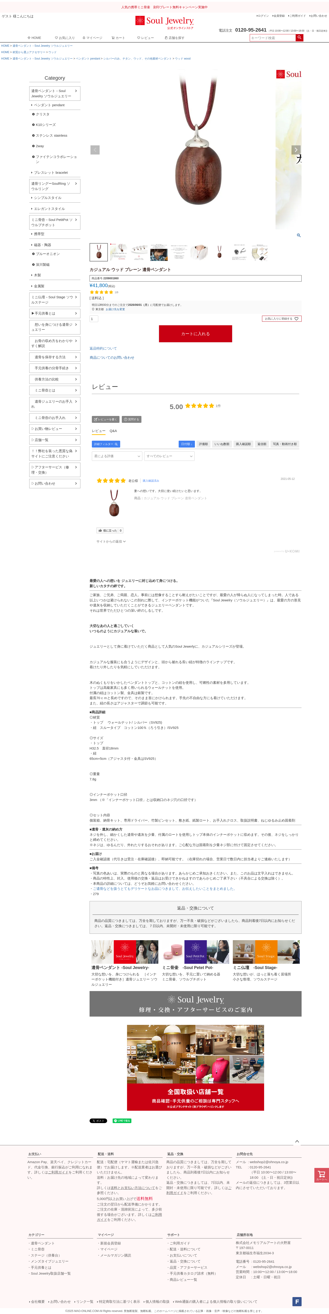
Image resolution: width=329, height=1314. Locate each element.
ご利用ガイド (297, 15)
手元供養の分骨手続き (50, 368)
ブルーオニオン (48, 254)
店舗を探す (174, 38)
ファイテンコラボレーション (56, 159)
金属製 (39, 286)
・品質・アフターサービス (186, 1267)
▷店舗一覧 (39, 440)
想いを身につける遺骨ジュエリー (51, 327)
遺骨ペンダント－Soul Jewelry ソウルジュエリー (43, 45)
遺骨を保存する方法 (48, 357)
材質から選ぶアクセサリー (29, 52)
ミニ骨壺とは (43, 390)
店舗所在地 (245, 1235)
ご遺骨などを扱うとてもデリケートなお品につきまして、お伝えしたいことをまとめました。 (165, 888)
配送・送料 (106, 1154)
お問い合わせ (319, 15)
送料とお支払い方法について (133, 1188)
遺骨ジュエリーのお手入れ (51, 404)
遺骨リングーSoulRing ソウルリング (50, 186)
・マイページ (107, 1249)
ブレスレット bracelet (51, 172)
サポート (173, 1235)
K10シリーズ (46, 125)
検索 (299, 37)
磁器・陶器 (42, 245)
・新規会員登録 (109, 1243)
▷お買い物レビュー (46, 429)
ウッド (52, 52)
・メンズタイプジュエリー (48, 1261)
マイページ (92, 38)
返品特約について (103, 348)
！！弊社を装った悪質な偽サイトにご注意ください (51, 453)
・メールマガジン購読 (114, 1255)
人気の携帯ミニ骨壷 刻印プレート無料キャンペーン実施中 (164, 7)
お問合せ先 (245, 1154)
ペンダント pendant (88, 58)
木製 (37, 275)
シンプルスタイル (47, 198)
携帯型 (39, 234)
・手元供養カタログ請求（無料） (192, 1273)
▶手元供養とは (43, 313)
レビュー (145, 38)
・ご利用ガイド (178, 1243)
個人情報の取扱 (158, 1301)
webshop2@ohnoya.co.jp (269, 1162)
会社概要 (38, 1301)
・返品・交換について (183, 1261)
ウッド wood (183, 58)
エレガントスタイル (49, 209)
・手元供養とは (39, 1267)
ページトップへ (297, 1141)
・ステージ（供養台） (44, 1255)
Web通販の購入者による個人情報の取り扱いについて (216, 1301)
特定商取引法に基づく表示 (119, 1301)
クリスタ (43, 114)
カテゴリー (36, 1235)
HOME (34, 38)
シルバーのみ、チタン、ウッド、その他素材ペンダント (137, 58)
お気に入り (65, 38)
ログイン (263, 15)
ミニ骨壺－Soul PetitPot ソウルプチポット (52, 222)
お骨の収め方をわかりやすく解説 (51, 343)
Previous (95, 150)
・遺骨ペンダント (41, 1243)
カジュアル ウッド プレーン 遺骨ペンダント (175, 498)
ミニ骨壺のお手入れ (48, 418)
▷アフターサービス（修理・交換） (50, 469)
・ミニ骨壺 (36, 1249)
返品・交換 (175, 1154)
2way (40, 146)
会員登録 (279, 15)
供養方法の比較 (45, 379)
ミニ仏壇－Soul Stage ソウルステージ (52, 299)
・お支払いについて (181, 1255)
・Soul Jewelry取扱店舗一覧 (49, 1273)
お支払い (34, 1154)
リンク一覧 (84, 1301)
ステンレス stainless (51, 135)
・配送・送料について (183, 1249)
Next (296, 150)
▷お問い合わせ (43, 483)
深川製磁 (43, 264)
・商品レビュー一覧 (181, 1279)
